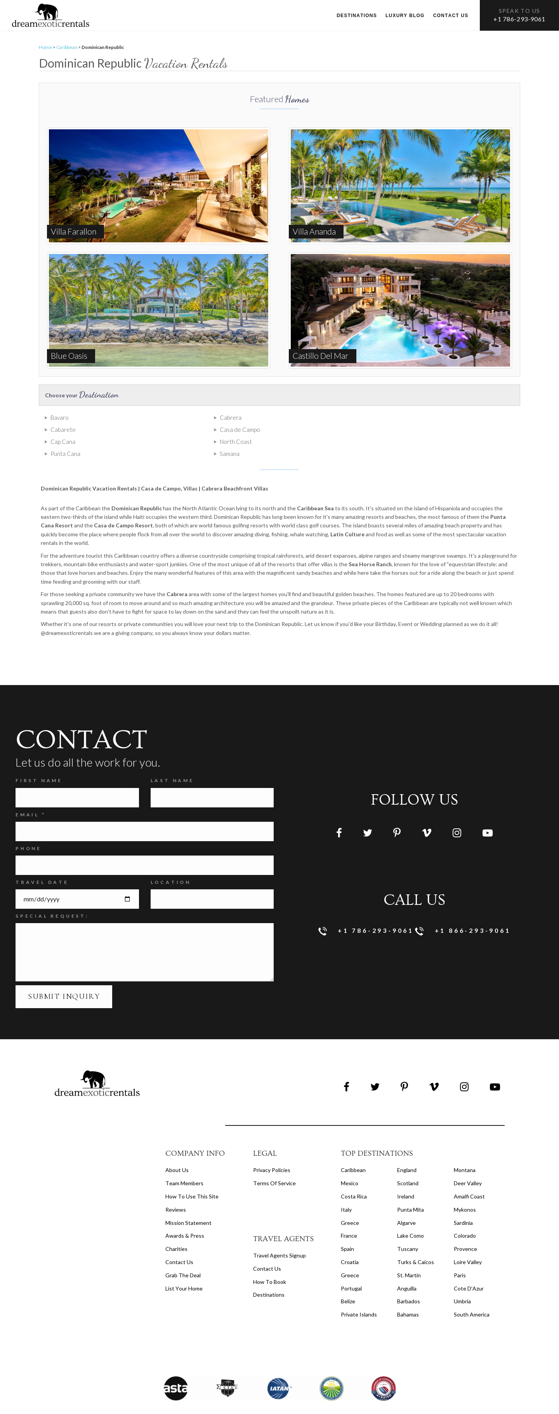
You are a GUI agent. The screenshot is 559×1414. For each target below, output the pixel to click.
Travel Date (42, 863)
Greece (350, 1203)
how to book (269, 1262)
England (407, 1150)
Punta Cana (306, 434)
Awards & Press (184, 1216)
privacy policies (271, 1150)
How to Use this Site (192, 1177)
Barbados (408, 1282)
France (349, 1216)
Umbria (462, 1282)
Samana (421, 434)
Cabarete (303, 422)
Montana (465, 1150)
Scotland (407, 1163)
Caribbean (66, 52)
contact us (267, 1249)
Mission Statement (188, 1203)
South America (472, 1295)
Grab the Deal (183, 1255)
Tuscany (407, 1229)
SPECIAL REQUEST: (52, 896)
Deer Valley (468, 1163)
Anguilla (407, 1269)
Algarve (406, 1203)
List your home (184, 1269)
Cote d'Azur (469, 1269)
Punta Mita (410, 1190)
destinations (269, 1275)
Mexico (349, 1163)
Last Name (172, 761)
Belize (348, 1282)
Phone (29, 829)
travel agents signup (279, 1236)
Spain (347, 1229)
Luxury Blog (405, 15)
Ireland (405, 1177)
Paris (460, 1255)
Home (45, 52)
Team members (184, 1163)
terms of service (274, 1163)
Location (171, 863)
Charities (176, 1229)
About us (177, 1150)
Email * (31, 795)
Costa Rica (354, 1177)
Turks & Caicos (415, 1242)
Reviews (175, 1190)
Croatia (350, 1242)
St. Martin (409, 1255)
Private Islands (359, 1295)
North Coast (187, 434)
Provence (465, 1229)
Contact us (451, 15)
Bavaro (59, 422)
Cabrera (182, 422)
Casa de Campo (431, 422)
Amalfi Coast (469, 1177)
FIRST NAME (39, 761)
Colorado (465, 1216)
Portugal (351, 1269)
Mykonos (465, 1190)
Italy (346, 1190)
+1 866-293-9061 (463, 911)
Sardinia (463, 1203)
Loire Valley (468, 1242)
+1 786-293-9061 (519, 19)
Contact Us (179, 1242)
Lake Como (410, 1216)
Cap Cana (62, 434)
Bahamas (408, 1295)
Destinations (357, 15)
